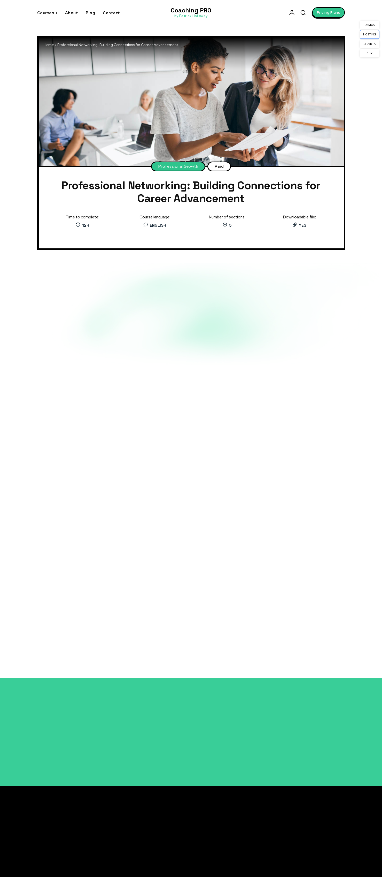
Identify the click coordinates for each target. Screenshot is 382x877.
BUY (369, 53)
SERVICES (369, 44)
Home (49, 44)
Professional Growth (178, 166)
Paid (219, 166)
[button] (303, 12)
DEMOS (370, 25)
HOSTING (369, 34)
